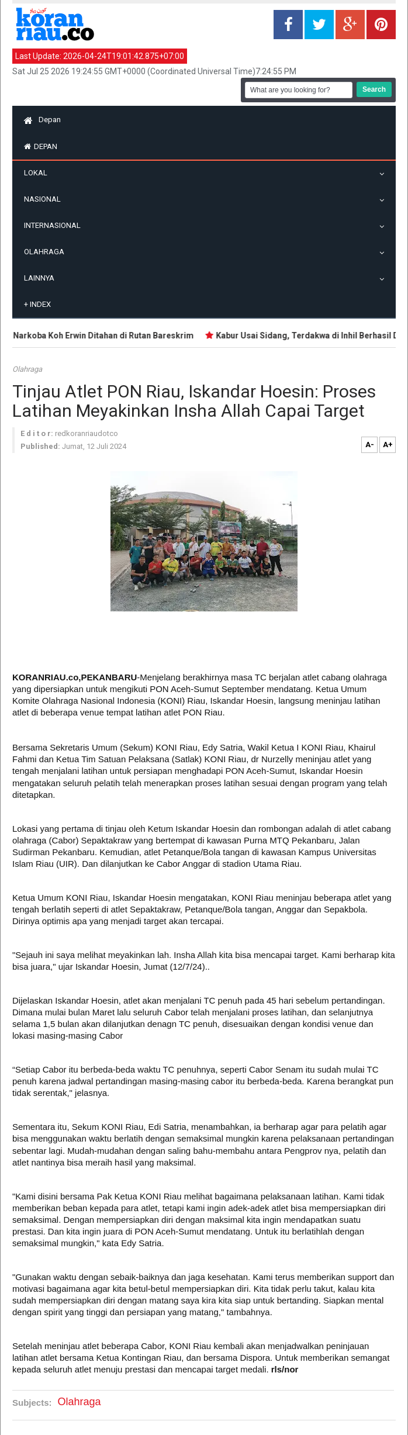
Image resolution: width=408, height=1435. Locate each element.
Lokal (38, 173)
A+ (388, 444)
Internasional (55, 225)
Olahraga (47, 251)
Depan (42, 119)
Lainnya (42, 278)
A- (369, 444)
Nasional (45, 199)
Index (37, 304)
